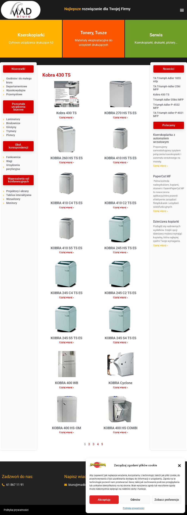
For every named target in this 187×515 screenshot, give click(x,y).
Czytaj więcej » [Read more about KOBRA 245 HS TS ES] (120, 252)
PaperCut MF (162, 176)
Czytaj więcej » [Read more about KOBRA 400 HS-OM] (66, 432)
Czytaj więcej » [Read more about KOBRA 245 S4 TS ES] (120, 342)
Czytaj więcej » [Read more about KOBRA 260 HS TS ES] (66, 162)
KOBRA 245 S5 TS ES (66, 338)
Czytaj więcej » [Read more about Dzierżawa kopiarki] (160, 245)
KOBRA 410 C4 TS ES (66, 203)
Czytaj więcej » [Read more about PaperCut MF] (160, 211)
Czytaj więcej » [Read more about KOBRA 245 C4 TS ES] (66, 297)
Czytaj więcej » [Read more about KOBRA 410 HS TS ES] (120, 162)
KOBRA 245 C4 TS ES (66, 293)
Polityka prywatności (133, 508)
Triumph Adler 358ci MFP (168, 99)
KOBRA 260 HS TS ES (66, 158)
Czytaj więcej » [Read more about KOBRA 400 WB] (66, 387)
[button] (179, 465)
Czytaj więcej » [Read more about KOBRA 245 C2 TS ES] (120, 297)
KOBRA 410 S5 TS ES (66, 248)
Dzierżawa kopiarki (166, 221)
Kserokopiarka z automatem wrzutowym (164, 138)
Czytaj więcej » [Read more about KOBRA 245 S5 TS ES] (66, 342)
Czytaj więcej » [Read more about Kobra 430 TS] (66, 117)
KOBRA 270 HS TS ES (120, 113)
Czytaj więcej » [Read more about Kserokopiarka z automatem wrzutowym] (160, 165)
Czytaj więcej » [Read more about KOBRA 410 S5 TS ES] (66, 252)
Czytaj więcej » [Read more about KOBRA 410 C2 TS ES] (120, 207)
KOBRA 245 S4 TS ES (120, 338)
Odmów (135, 499)
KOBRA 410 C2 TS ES (120, 203)
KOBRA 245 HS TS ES (120, 248)
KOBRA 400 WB (66, 383)
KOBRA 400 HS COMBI (120, 428)
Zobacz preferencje (166, 499)
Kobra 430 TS (66, 113)
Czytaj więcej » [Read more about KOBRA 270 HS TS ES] (120, 117)
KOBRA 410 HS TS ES (120, 158)
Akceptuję (104, 499)
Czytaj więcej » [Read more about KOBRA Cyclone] (120, 387)
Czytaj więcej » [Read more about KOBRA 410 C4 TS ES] (66, 207)
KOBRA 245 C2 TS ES (120, 293)
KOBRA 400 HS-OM (66, 428)
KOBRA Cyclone (120, 383)
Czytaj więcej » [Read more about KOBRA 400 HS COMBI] (120, 432)
